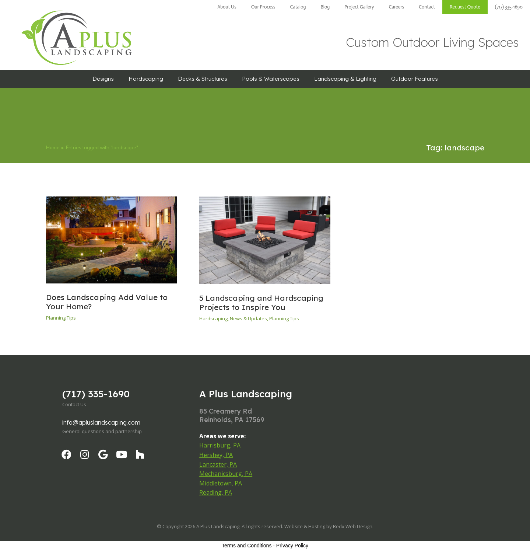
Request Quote (465, 7)
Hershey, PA (216, 455)
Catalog (298, 7)
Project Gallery (359, 7)
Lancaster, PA (218, 464)
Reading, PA (215, 492)
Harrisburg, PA (220, 445)
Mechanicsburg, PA (225, 474)
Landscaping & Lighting (345, 78)
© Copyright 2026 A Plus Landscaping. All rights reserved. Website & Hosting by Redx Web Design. (265, 526)
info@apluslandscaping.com (101, 422)
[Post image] (111, 239)
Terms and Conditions (246, 545)
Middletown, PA (220, 483)
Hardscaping (146, 78)
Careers (396, 7)
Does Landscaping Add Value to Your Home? (107, 301)
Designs (103, 78)
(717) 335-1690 (509, 7)
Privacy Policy (292, 545)
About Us (226, 7)
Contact (427, 7)
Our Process (263, 7)
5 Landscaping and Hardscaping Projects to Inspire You (261, 302)
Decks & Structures (202, 78)
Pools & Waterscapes (270, 78)
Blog (325, 7)
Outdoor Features (414, 78)
